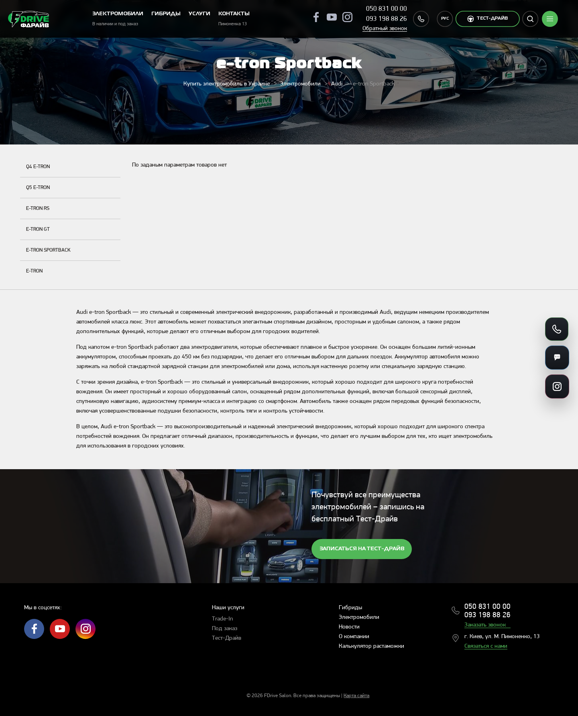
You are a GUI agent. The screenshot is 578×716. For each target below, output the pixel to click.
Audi (336, 84)
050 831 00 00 (386, 9)
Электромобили (300, 84)
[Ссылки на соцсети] (557, 386)
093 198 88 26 (386, 19)
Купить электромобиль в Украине (226, 84)
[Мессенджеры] (557, 358)
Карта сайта (356, 695)
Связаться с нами (485, 646)
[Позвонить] (556, 329)
